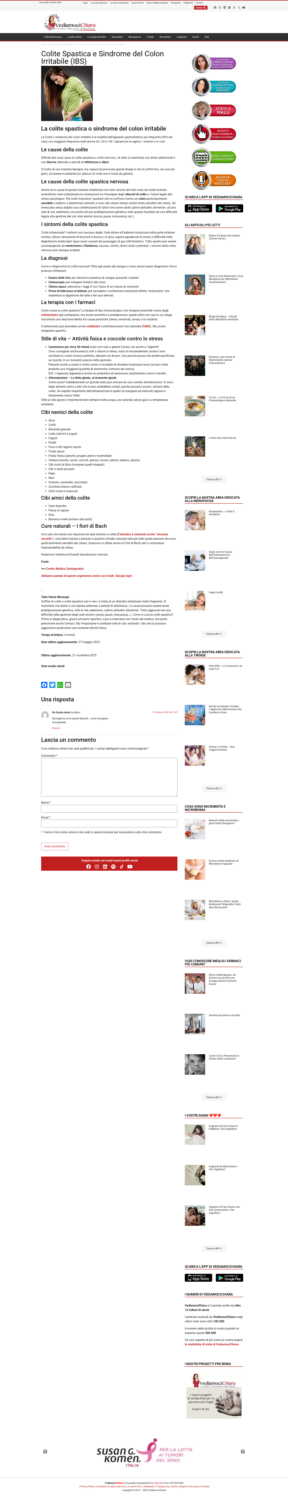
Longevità (182, 36)
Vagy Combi (216, 592)
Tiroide (150, 36)
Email (46, 817)
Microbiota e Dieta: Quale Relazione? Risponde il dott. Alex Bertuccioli (225, 904)
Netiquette (149, 1486)
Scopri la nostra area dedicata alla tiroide (212, 653)
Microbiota (165, 36)
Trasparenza (162, 1486)
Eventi (195, 36)
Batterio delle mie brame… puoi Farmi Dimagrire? (224, 822)
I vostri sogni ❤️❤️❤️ (203, 1115)
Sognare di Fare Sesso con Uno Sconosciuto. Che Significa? (224, 1210)
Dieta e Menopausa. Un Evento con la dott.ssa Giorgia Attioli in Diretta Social (223, 979)
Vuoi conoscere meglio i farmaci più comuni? (213, 962)
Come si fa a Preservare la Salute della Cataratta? (224, 1057)
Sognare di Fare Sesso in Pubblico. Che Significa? (223, 1127)
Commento (49, 755)
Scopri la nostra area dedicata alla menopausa (212, 499)
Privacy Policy (87, 1486)
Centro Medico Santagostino (65, 568)
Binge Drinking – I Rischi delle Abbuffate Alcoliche (223, 318)
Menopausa (134, 36)
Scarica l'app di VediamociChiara (213, 197)
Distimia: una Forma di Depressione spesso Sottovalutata (222, 360)
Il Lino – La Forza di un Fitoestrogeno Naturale (222, 399)
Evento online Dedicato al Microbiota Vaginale (224, 862)
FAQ (207, 36)
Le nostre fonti (134, 1486)
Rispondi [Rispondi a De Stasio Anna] (56, 728)
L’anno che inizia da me (222, 437)
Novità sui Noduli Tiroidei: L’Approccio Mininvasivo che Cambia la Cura (225, 709)
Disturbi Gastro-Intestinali (61, 45)
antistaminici (49, 315)
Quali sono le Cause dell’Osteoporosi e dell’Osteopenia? (220, 555)
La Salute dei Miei (96, 36)
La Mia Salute (74, 36)
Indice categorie (179, 1486)
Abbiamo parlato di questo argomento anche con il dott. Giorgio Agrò (86, 576)
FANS (146, 326)
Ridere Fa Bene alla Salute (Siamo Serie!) (224, 237)
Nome (46, 802)
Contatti (205, 1486)
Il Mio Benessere (53, 36)
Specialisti (117, 36)
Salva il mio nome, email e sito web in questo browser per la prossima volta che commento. (103, 832)
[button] (214, 479)
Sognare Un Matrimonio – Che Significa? (224, 1168)
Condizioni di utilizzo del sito (110, 1486)
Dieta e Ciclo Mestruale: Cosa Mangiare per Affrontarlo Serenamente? (226, 279)
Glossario (194, 1486)
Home (44, 45)
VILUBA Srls (157, 1483)
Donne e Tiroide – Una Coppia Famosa (222, 748)
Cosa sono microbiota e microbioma (205, 808)
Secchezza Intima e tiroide (224, 1015)
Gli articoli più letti (202, 225)
